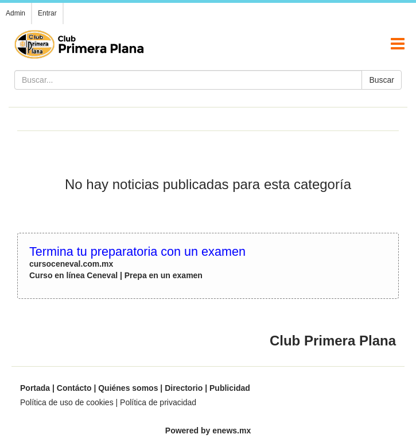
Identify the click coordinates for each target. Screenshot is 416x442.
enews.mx (231, 430)
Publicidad (229, 388)
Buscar (381, 79)
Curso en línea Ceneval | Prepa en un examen (116, 275)
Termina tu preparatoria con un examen (137, 251)
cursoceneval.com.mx (71, 263)
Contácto (74, 388)
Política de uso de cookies (67, 402)
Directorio (184, 388)
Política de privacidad (158, 402)
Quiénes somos (128, 388)
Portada (35, 388)
